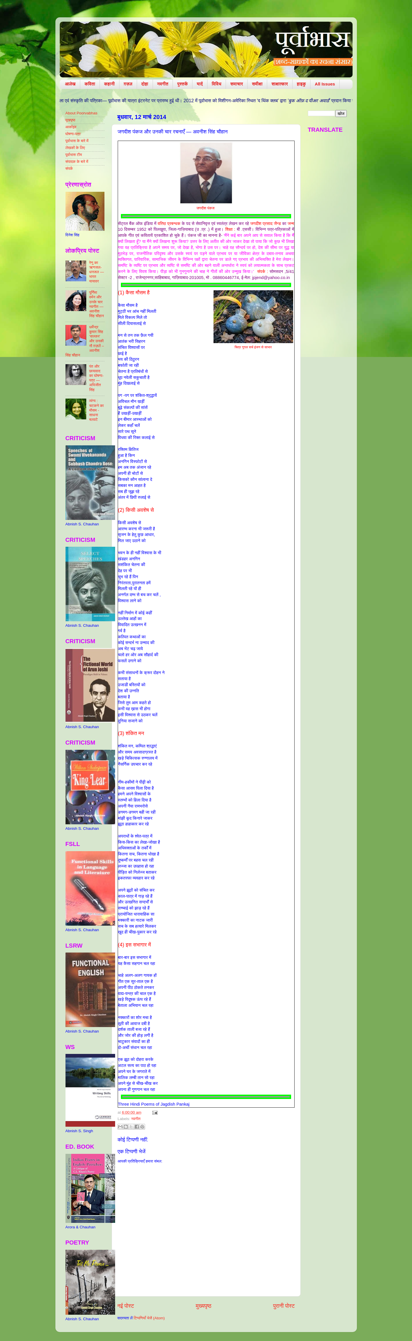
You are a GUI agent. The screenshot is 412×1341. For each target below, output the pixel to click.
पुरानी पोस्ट (284, 1306)
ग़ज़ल (128, 83)
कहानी (109, 83)
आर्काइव (70, 127)
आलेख (70, 83)
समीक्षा (257, 83)
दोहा (144, 83)
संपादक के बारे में (76, 161)
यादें (200, 83)
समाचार (236, 83)
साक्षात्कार (279, 83)
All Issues (325, 83)
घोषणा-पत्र (73, 134)
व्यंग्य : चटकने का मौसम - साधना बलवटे (96, 410)
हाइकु (301, 83)
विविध (216, 83)
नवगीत (162, 83)
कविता (90, 83)
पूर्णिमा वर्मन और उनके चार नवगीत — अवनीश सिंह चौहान (96, 304)
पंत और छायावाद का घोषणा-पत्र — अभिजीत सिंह (96, 378)
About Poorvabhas (81, 113)
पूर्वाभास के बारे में (77, 141)
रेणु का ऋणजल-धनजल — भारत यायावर (96, 272)
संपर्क (69, 168)
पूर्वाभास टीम (73, 154)
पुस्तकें (182, 83)
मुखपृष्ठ (70, 120)
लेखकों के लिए (75, 148)
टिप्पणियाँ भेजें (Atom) (149, 1318)
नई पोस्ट (125, 1306)
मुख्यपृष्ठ (203, 1306)
